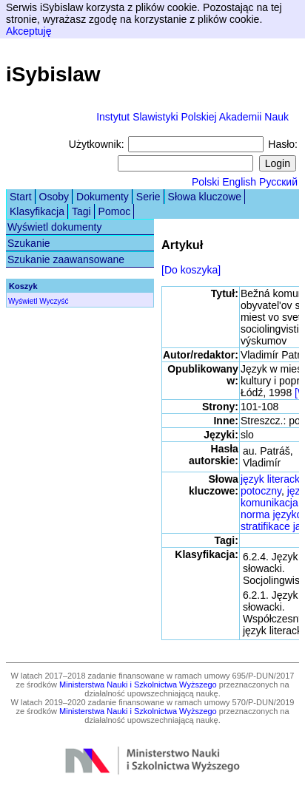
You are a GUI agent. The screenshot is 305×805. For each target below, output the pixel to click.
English (239, 182)
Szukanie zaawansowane (65, 259)
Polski (205, 182)
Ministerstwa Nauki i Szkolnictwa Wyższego (138, 684)
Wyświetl (22, 301)
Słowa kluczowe (205, 197)
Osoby (54, 197)
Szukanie (28, 243)
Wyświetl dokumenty (54, 227)
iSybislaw (53, 74)
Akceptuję (28, 31)
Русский (278, 182)
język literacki (271, 479)
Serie (148, 197)
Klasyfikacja (37, 211)
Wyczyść (53, 301)
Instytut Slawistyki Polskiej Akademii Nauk (192, 117)
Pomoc (114, 211)
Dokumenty (102, 197)
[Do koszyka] (191, 270)
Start (21, 197)
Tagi (81, 211)
